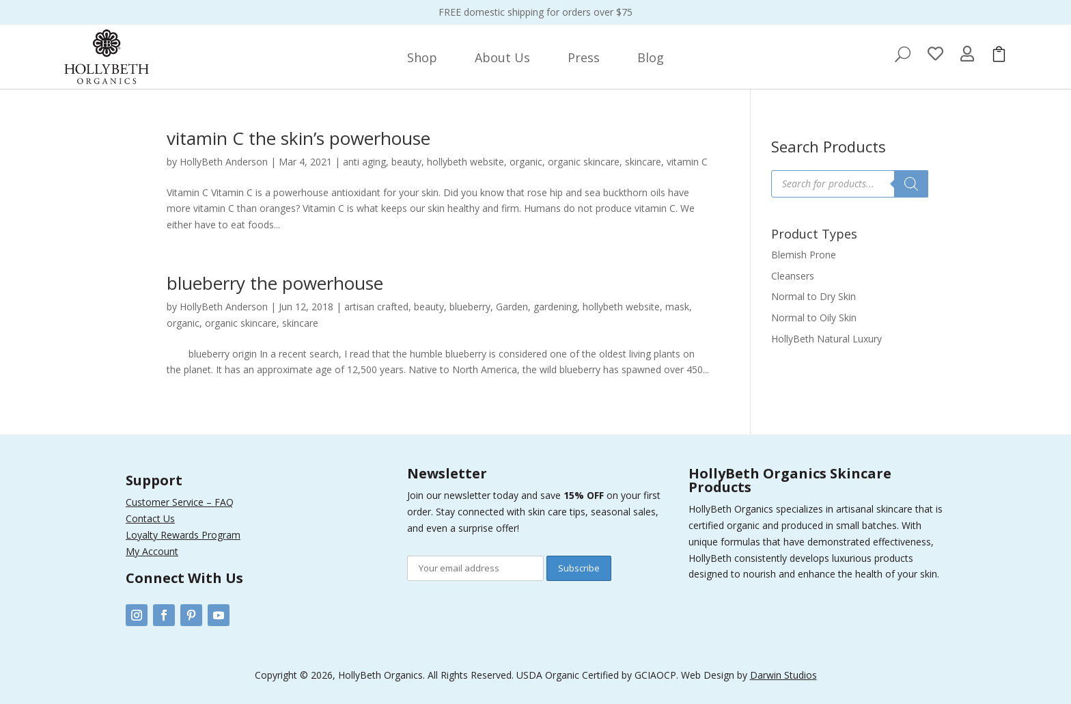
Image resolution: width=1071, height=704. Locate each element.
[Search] (911, 184)
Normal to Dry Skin (813, 296)
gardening (555, 306)
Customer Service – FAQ (180, 502)
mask (677, 306)
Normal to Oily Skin (814, 317)
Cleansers (792, 275)
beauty (406, 161)
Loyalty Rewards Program (183, 534)
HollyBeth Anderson (224, 161)
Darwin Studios (783, 674)
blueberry (469, 306)
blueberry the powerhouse (275, 283)
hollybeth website (465, 161)
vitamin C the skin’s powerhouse (298, 138)
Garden (512, 306)
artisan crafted (376, 306)
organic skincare (584, 161)
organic (526, 161)
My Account (152, 551)
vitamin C (687, 161)
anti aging (364, 161)
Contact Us (150, 518)
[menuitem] (422, 57)
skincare (643, 161)
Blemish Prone (803, 254)
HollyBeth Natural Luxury (826, 338)
